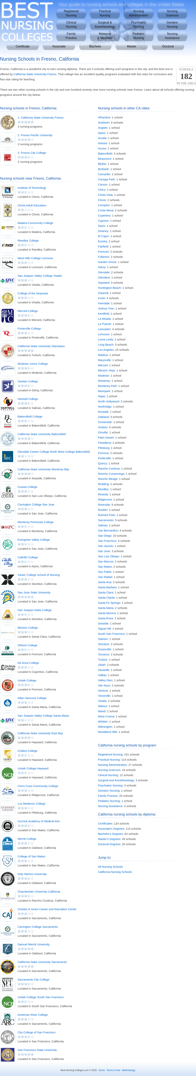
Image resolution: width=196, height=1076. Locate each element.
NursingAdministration (138, 13)
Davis (101, 225)
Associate (58, 46)
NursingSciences (172, 13)
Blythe (102, 163)
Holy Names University (32, 874)
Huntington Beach (109, 287)
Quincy (102, 463)
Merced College (28, 311)
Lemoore (103, 334)
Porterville (104, 458)
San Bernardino (108, 530)
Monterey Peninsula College (36, 522)
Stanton (103, 639)
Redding (103, 484)
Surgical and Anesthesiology (116, 780)
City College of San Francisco (37, 1032)
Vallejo (102, 675)
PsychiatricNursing (138, 24)
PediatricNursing (139, 36)
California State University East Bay (40, 733)
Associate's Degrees (111, 828)
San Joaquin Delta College (35, 610)
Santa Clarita (106, 597)
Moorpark (104, 391)
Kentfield (103, 313)
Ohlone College (27, 645)
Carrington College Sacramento (38, 926)
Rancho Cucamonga (111, 473)
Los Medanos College (31, 803)
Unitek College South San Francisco (41, 997)
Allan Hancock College (32, 698)
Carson (102, 184)
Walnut (102, 706)
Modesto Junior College (33, 363)
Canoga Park (106, 179)
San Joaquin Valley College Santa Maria (43, 715)
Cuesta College (27, 486)
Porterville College (29, 328)
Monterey (104, 380)
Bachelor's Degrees (110, 833)
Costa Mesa (105, 210)
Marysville (104, 360)
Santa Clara (105, 592)
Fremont (103, 251)
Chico (101, 189)
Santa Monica (107, 613)
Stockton (103, 644)
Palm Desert (106, 437)
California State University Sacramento (42, 962)
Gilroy (101, 267)
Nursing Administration (112, 764)
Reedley (103, 489)
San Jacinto (105, 546)
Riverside (104, 504)
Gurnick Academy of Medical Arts (39, 821)
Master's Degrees (109, 839)
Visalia (102, 700)
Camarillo (104, 174)
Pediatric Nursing (109, 801)
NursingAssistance (172, 36)
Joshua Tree (106, 308)
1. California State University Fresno (41, 117)
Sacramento (106, 520)
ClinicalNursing (71, 24)
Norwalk (103, 411)
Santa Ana (104, 582)
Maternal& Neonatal (104, 36)
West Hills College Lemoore (35, 258)
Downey (103, 231)
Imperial (103, 293)
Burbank (103, 169)
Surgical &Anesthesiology (105, 24)
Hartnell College (28, 398)
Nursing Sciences (109, 770)
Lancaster (104, 329)
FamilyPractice (71, 36)
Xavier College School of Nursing (39, 574)
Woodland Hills (107, 731)
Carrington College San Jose (36, 504)
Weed (101, 711)
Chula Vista (105, 194)
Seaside (103, 623)
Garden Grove (107, 262)
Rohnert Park (106, 515)
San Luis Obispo (108, 556)
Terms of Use (113, 1070)
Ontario (102, 427)
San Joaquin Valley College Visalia (40, 275)
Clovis (102, 200)
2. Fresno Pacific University (35, 135)
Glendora (104, 277)
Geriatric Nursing (109, 790)
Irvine (101, 298)
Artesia (102, 143)
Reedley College (28, 240)
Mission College (28, 627)
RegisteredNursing (71, 13)
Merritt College (27, 838)
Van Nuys (104, 685)
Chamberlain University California (39, 891)
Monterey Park (107, 385)
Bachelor (95, 46)
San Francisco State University (37, 1050)
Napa (101, 396)
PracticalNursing (105, 13)
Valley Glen (105, 680)
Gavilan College (28, 381)
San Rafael (105, 577)
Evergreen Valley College (34, 539)
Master (131, 46)
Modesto (103, 375)
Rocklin (102, 509)
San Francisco (107, 540)
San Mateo (105, 566)
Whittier (103, 721)
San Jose (104, 551)
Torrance (103, 654)
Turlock (102, 659)
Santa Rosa (105, 618)
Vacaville (103, 669)
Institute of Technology (32, 187)
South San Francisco (111, 633)
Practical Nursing (109, 759)
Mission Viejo (106, 370)
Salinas (102, 525)
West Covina (106, 716)
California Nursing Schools (115, 871)
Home (102, 1070)
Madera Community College (35, 223)
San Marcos (105, 561)
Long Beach (105, 344)
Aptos (101, 132)
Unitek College (27, 680)
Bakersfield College (30, 416)
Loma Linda (105, 339)
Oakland (103, 416)
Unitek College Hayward (33, 768)
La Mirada (104, 318)
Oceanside (105, 422)
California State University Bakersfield (42, 434)
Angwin (102, 127)
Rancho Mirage (108, 478)
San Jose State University (34, 592)
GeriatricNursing (172, 24)
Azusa (102, 148)
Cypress (103, 220)
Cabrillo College (28, 557)
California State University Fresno (35, 74)
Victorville (104, 695)
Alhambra (104, 117)
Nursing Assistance (110, 806)
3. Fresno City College (32, 152)
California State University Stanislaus (41, 346)
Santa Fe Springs (109, 602)
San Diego (104, 535)
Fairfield (103, 246)
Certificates (105, 823)
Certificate (22, 46)
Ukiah (101, 664)
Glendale (103, 272)
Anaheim (103, 122)
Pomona (103, 453)
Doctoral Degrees (109, 844)
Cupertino (104, 215)
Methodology (128, 1070)
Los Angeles (106, 349)
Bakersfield (105, 153)
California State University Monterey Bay (43, 469)
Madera (103, 354)
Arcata (102, 138)
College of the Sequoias (33, 293)
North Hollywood (108, 401)
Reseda (103, 494)
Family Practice (108, 795)
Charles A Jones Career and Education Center (47, 909)
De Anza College (28, 662)
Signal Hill (104, 628)
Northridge (104, 406)
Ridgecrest (105, 499)
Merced (103, 365)
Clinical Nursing (108, 775)
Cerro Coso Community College (38, 786)
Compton (104, 205)
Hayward (103, 282)
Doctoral (168, 46)
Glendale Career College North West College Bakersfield (54, 451)
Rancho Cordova (109, 468)
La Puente (104, 324)
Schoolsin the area (186, 76)
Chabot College (27, 750)
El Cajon (103, 236)
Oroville (103, 432)
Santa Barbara (107, 587)
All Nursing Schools (110, 866)
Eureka (102, 241)
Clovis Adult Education (32, 205)
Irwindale (103, 303)
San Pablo (104, 571)
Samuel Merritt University (34, 944)
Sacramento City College (33, 979)
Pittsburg (103, 447)
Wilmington (105, 726)
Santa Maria (106, 608)
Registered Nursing (110, 754)
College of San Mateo (31, 856)
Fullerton (103, 256)
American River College (33, 1014)
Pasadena (104, 442)
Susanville (104, 649)
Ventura (103, 690)
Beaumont (104, 158)
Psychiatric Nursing (110, 785)
